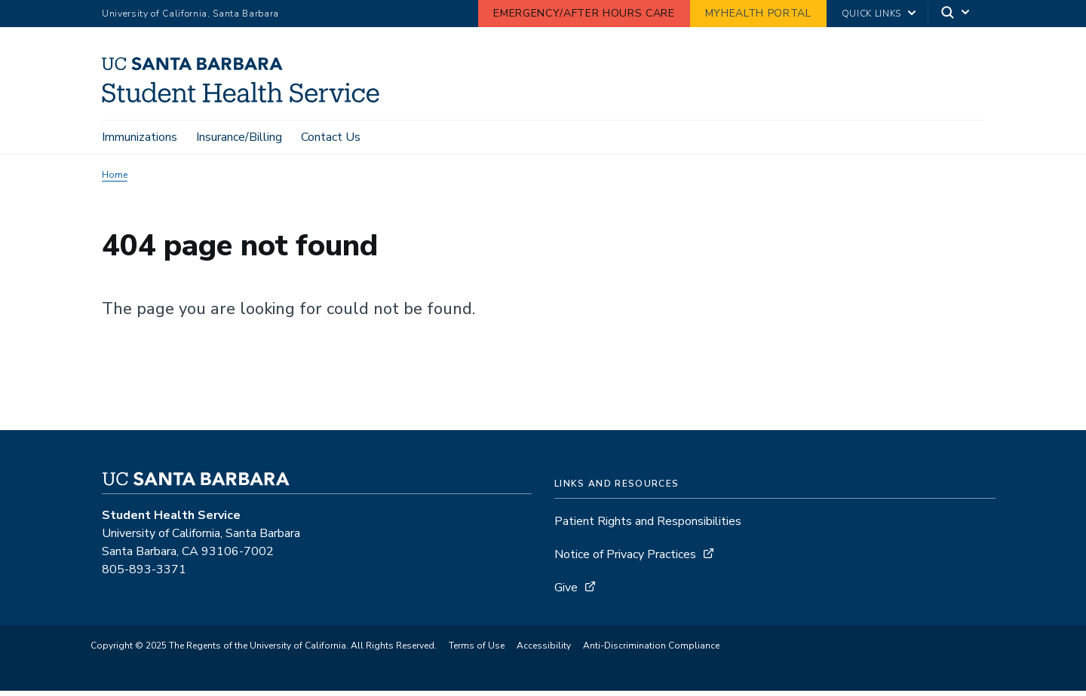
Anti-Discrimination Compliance (651, 646)
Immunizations (139, 137)
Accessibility (544, 646)
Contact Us (330, 137)
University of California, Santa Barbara (190, 14)
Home (114, 175)
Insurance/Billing (239, 137)
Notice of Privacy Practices (625, 554)
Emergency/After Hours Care (583, 13)
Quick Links (871, 14)
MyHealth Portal (758, 13)
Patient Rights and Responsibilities (647, 521)
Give (566, 587)
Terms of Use (477, 646)
